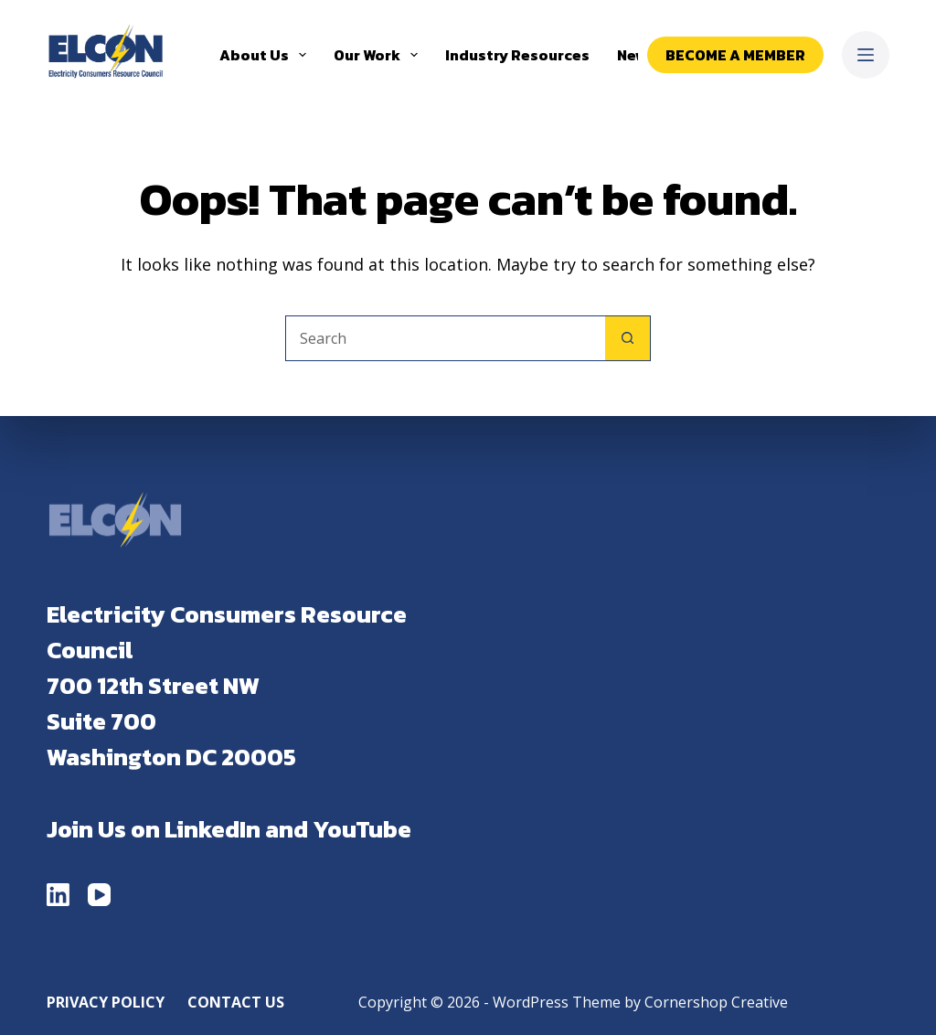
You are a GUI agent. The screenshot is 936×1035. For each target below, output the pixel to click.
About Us (266, 55)
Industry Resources (517, 55)
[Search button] (628, 338)
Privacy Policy (106, 1002)
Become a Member (735, 55)
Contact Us (235, 1002)
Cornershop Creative (716, 1002)
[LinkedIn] (58, 894)
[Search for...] (445, 338)
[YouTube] (99, 894)
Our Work (379, 55)
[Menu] (865, 55)
